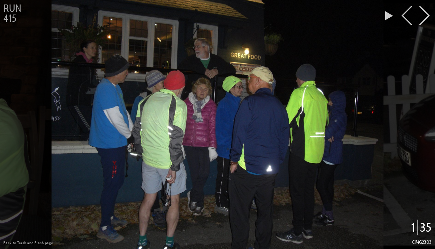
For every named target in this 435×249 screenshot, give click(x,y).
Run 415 (12, 13)
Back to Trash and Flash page (28, 242)
